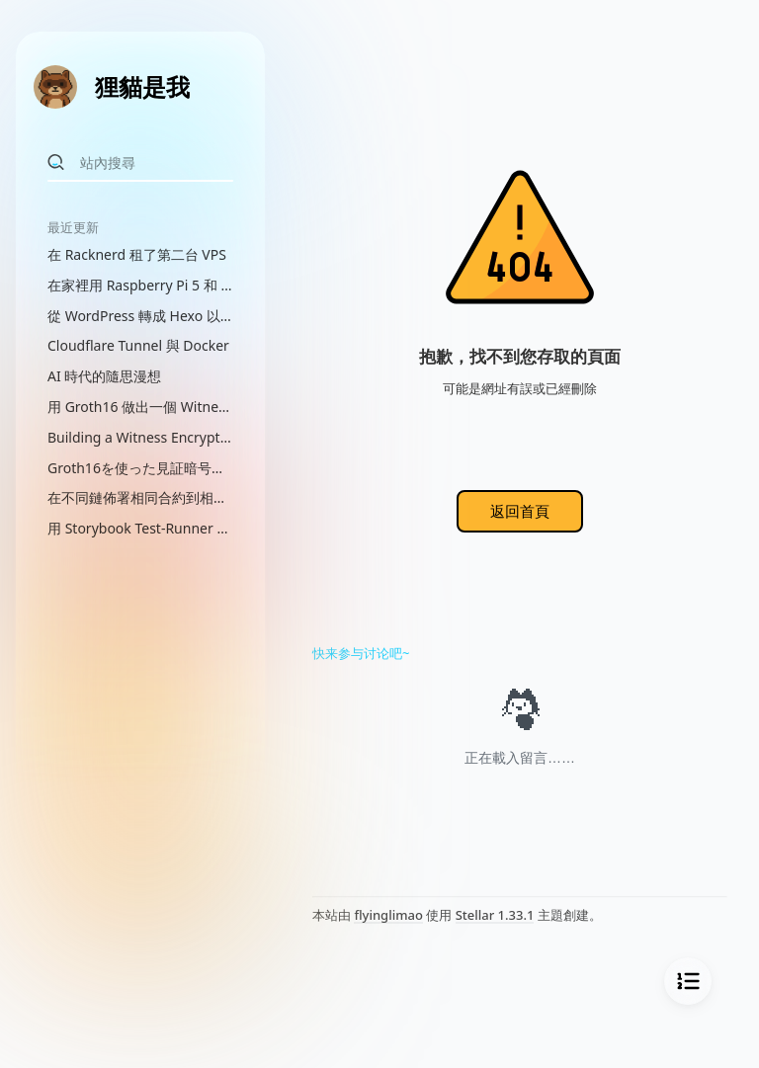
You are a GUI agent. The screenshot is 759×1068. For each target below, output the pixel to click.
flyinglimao (388, 915)
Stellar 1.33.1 (495, 915)
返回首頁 (519, 511)
